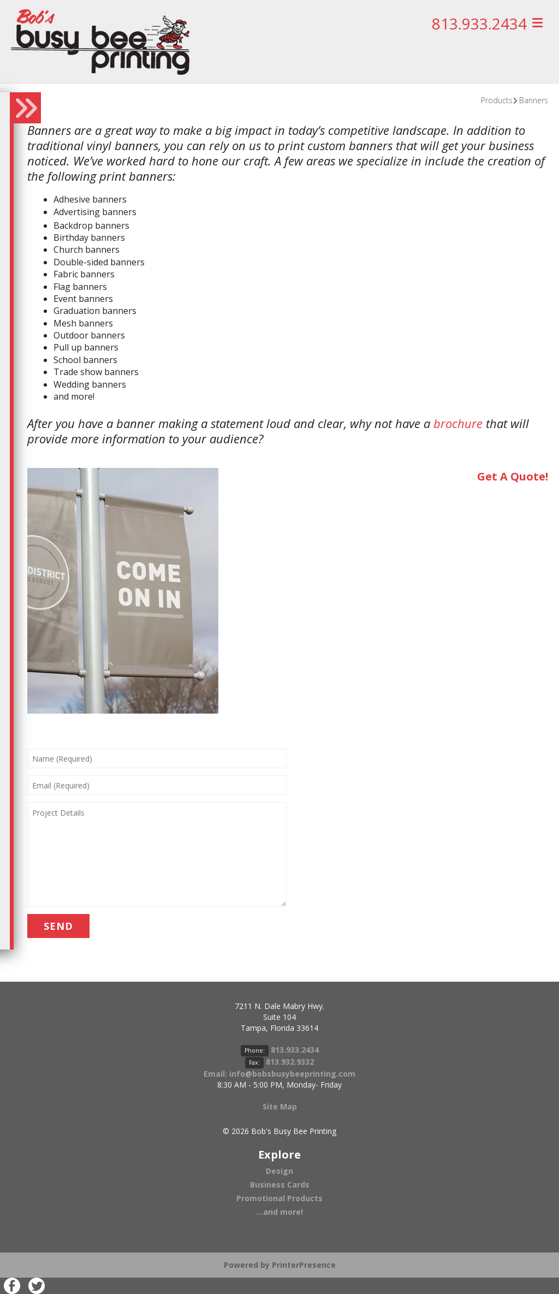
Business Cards (280, 1184)
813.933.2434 (479, 23)
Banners (533, 100)
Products (497, 100)
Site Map (280, 1106)
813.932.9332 (290, 1061)
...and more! (280, 1212)
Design (279, 1171)
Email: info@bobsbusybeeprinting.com (279, 1074)
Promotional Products (279, 1198)
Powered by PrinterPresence (280, 1265)
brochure (458, 423)
